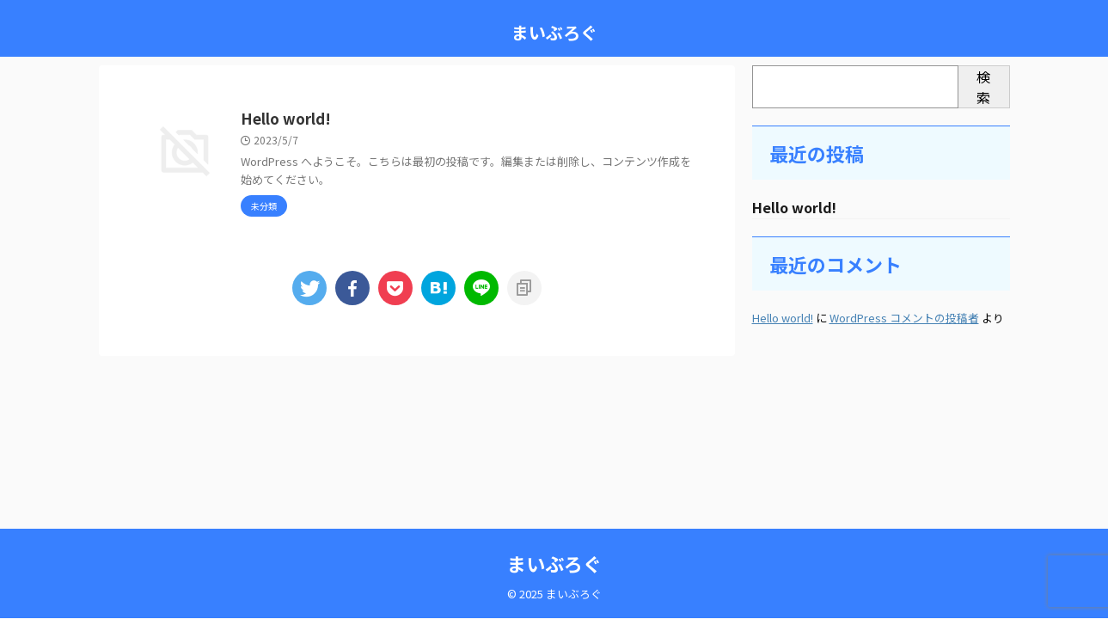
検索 (983, 86)
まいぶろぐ (554, 32)
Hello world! (369, 119)
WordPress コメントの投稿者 (904, 318)
